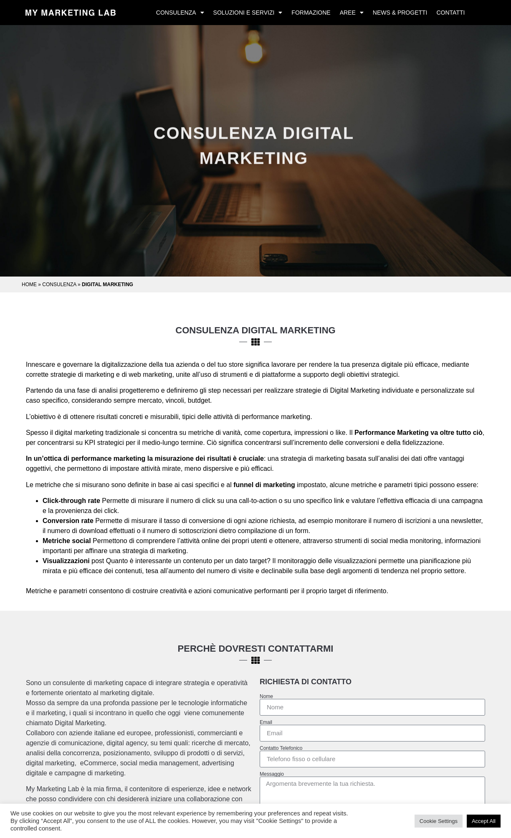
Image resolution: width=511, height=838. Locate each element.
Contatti (450, 12)
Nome (266, 696)
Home (29, 284)
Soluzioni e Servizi (248, 12)
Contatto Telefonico (281, 748)
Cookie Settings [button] (439, 821)
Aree (352, 12)
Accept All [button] (484, 821)
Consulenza (180, 12)
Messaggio (272, 774)
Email (266, 722)
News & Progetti (400, 12)
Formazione (310, 12)
